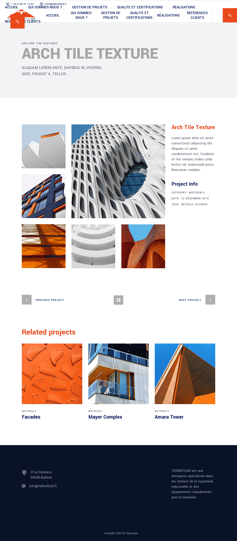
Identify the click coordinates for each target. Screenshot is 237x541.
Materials (197, 192)
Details (187, 204)
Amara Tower (169, 417)
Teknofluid (132, 533)
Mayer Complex (105, 417)
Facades (201, 204)
